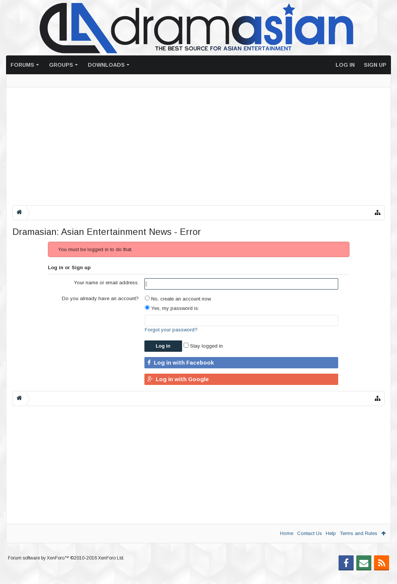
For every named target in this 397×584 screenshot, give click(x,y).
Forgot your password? (171, 330)
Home (286, 533)
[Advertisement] (198, 146)
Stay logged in (203, 346)
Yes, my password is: (172, 308)
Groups (61, 65)
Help (331, 533)
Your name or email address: (106, 282)
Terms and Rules (358, 533)
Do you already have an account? (100, 298)
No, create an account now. (178, 299)
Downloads (106, 65)
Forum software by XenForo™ (66, 570)
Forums (22, 65)
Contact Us (309, 533)
